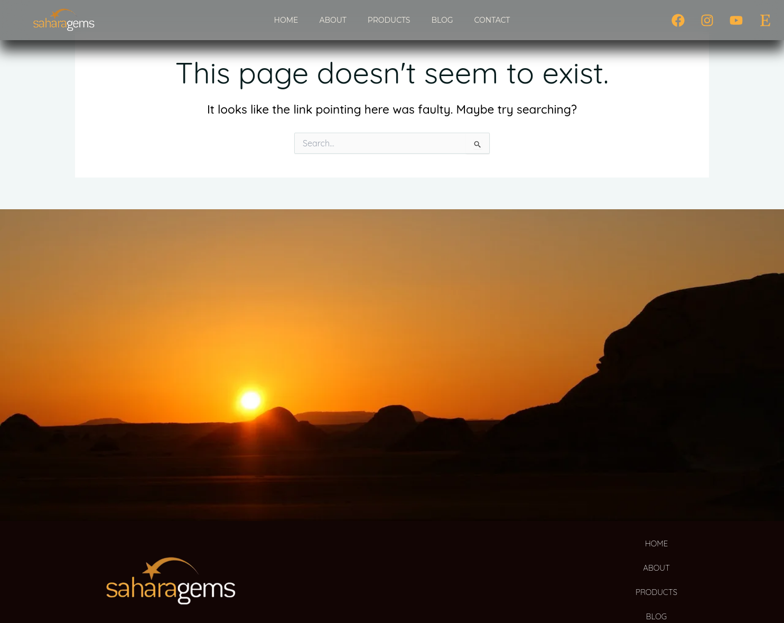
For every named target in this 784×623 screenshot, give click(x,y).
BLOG (442, 20)
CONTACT (492, 20)
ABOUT (332, 20)
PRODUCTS (389, 20)
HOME (286, 20)
